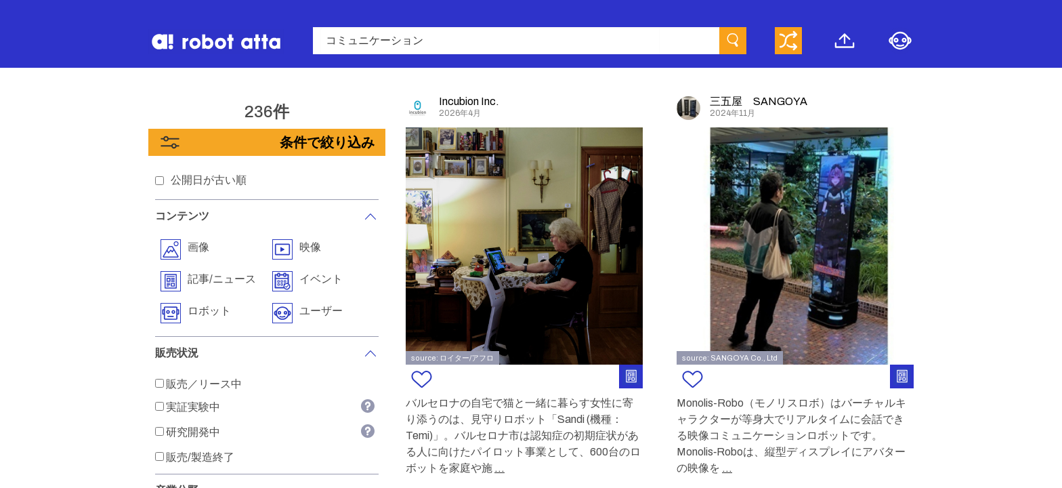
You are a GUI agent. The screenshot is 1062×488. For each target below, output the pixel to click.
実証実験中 (193, 407)
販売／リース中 (204, 384)
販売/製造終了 (200, 457)
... (499, 468)
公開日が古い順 (209, 180)
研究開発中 (193, 432)
